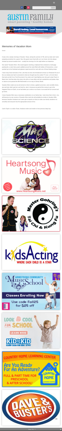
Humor (3, 50)
